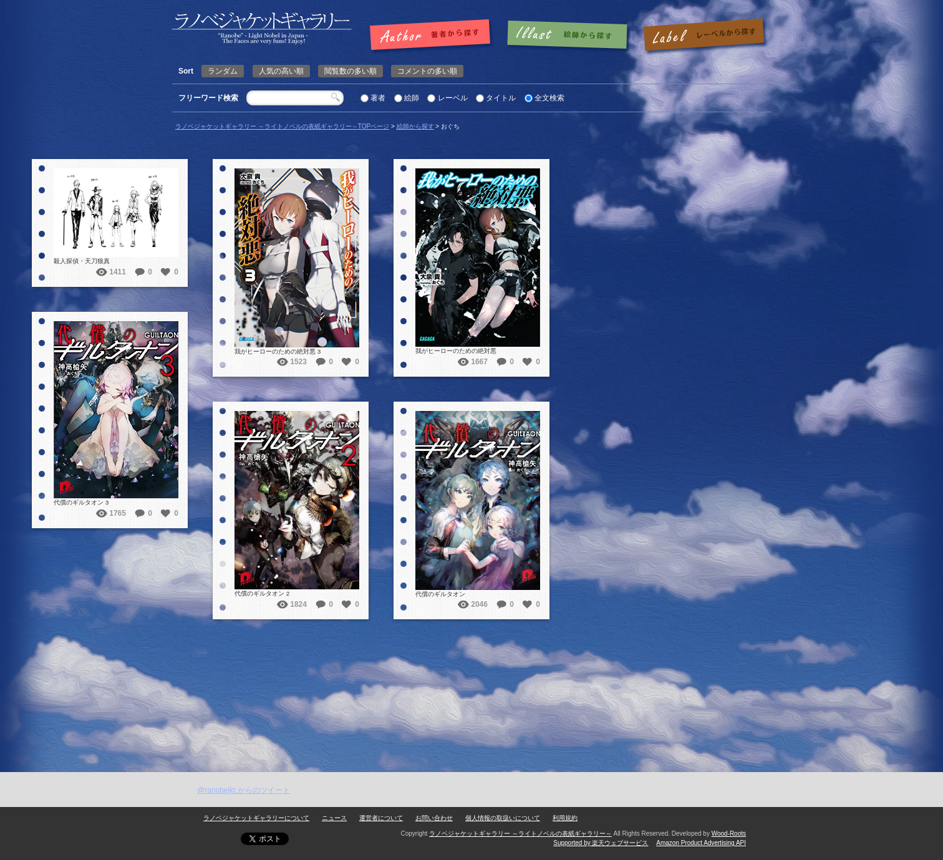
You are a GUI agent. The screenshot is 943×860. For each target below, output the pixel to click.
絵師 (411, 98)
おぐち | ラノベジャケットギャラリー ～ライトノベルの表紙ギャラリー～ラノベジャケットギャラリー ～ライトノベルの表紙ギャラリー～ (262, 28)
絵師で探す (568, 35)
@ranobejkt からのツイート (243, 790)
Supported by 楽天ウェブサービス (600, 842)
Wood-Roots (729, 833)
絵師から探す (415, 126)
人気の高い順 (281, 71)
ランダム (223, 71)
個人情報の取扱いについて (502, 817)
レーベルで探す (703, 35)
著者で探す (433, 35)
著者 (377, 98)
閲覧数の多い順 (350, 71)
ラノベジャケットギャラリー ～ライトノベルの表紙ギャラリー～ (520, 833)
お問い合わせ (434, 817)
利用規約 (565, 817)
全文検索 (549, 98)
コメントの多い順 (427, 71)
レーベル (453, 98)
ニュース (334, 817)
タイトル (501, 98)
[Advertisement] (471, 678)
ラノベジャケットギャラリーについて (256, 817)
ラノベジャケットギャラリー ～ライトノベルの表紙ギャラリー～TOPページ (282, 126)
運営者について (381, 817)
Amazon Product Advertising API (701, 842)
